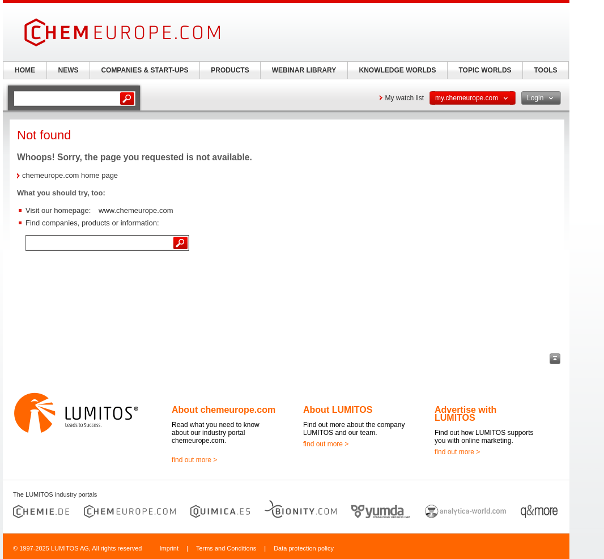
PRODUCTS (230, 70)
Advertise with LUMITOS (465, 414)
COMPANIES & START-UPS (144, 70)
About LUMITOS (337, 410)
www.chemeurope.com (136, 210)
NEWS (68, 70)
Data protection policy (304, 548)
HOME (25, 70)
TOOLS (545, 70)
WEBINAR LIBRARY (304, 70)
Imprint (168, 548)
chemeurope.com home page (70, 175)
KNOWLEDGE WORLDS (397, 70)
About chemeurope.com (223, 410)
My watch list (404, 98)
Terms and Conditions (226, 548)
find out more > (194, 460)
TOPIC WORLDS (484, 70)
